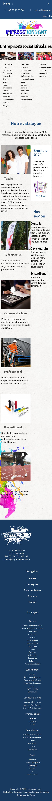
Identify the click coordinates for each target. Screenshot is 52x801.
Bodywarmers (32, 640)
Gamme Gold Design (32, 705)
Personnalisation (32, 590)
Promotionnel (13, 427)
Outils (32, 740)
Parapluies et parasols (32, 683)
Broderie (32, 760)
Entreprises (10, 46)
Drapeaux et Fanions (32, 677)
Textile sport (32, 765)
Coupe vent (32, 646)
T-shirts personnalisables (32, 626)
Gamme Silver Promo (32, 702)
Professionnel (13, 371)
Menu (6, 3)
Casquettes (32, 658)
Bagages (32, 718)
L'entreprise (32, 584)
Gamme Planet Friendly (32, 737)
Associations (30, 46)
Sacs (33, 686)
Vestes (32, 649)
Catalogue (32, 596)
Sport (8, 485)
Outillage (32, 721)
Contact (32, 602)
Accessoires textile (32, 664)
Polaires (32, 652)
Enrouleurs (32, 692)
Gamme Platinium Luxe (32, 708)
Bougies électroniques (32, 735)
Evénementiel (13, 254)
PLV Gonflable (32, 689)
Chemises (32, 634)
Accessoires (32, 774)
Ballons (32, 674)
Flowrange (18, 792)
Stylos (32, 746)
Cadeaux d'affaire (15, 313)
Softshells (32, 655)
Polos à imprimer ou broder (32, 629)
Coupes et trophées (32, 763)
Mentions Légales (31, 792)
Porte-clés (32, 743)
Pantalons (32, 637)
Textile (8, 178)
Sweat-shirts (32, 632)
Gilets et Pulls (32, 643)
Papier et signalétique (32, 680)
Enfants (32, 661)
